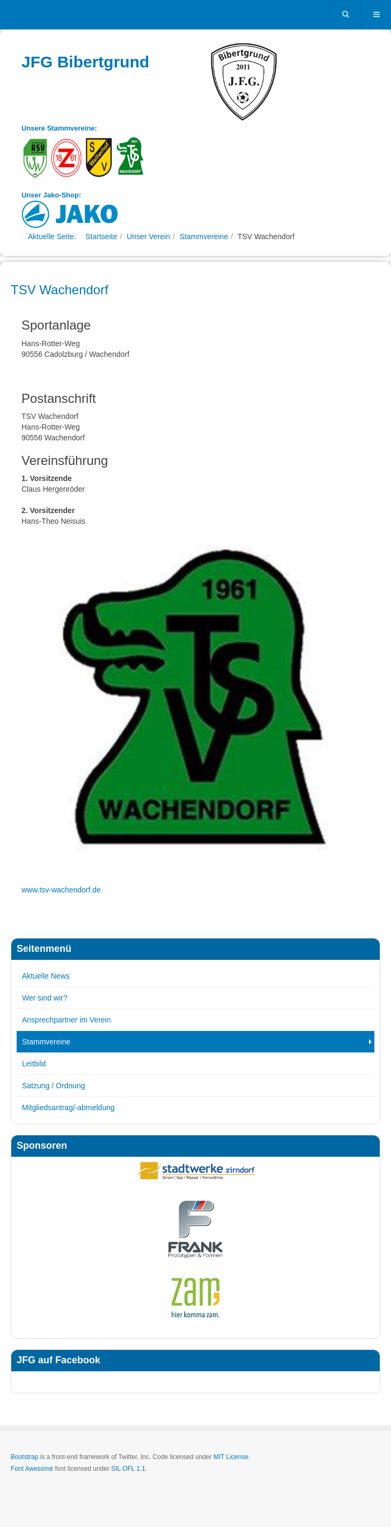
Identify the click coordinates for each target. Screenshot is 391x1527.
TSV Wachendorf (59, 290)
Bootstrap (24, 1457)
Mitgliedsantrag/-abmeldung (68, 1107)
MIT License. (231, 1457)
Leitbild (34, 1063)
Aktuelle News (46, 976)
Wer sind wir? (45, 998)
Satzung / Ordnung (53, 1085)
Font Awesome (32, 1468)
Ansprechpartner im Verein (66, 1020)
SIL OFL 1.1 (128, 1468)
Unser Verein (148, 236)
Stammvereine (204, 236)
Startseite (101, 236)
